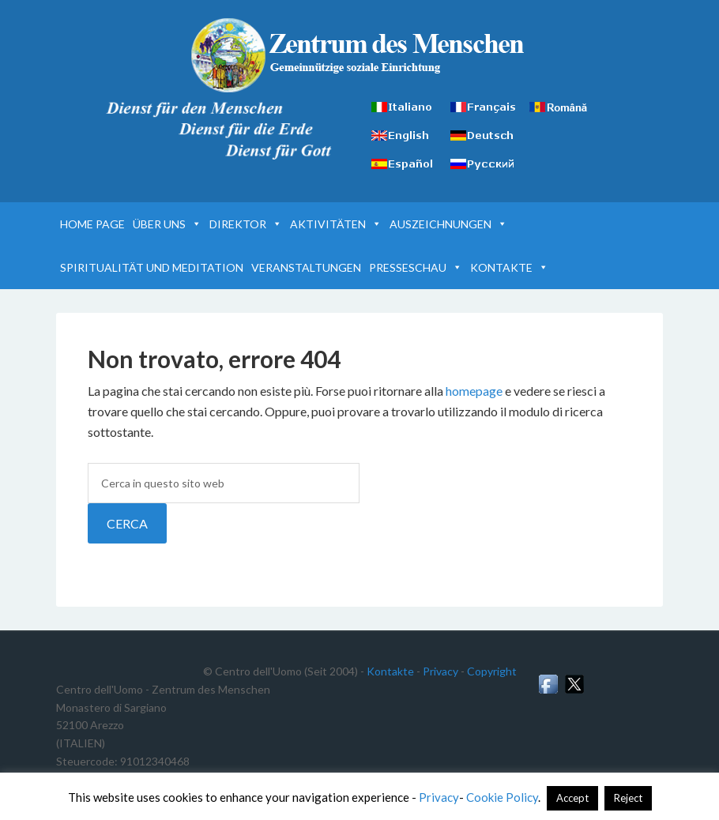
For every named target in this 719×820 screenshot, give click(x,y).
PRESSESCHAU (415, 267)
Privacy (440, 671)
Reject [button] (628, 798)
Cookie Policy (502, 797)
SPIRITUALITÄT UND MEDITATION (151, 267)
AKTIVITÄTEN (336, 224)
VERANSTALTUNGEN (306, 267)
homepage (474, 390)
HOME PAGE (92, 224)
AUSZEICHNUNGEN (448, 224)
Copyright (492, 671)
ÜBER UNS (167, 224)
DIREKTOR (245, 224)
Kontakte (390, 671)
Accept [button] (572, 798)
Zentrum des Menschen (359, 55)
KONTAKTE (509, 267)
